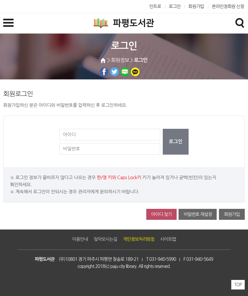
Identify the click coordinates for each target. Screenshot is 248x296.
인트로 (155, 6)
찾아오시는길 (105, 239)
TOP (238, 284)
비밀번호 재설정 (197, 214)
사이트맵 (168, 239)
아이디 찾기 (161, 214)
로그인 (175, 6)
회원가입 (196, 6)
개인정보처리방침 (138, 239)
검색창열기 (239, 22)
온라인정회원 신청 (228, 6)
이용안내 (80, 239)
